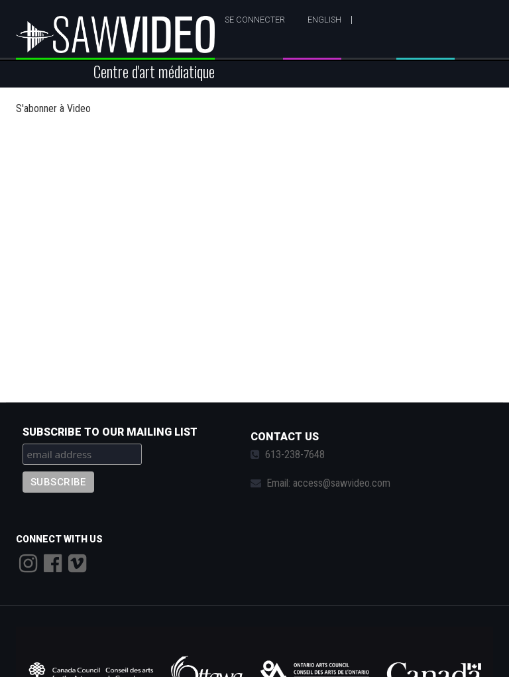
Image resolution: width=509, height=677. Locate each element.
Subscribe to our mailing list (110, 432)
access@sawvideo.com (341, 483)
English (324, 20)
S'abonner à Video (53, 108)
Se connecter (255, 19)
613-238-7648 (295, 454)
